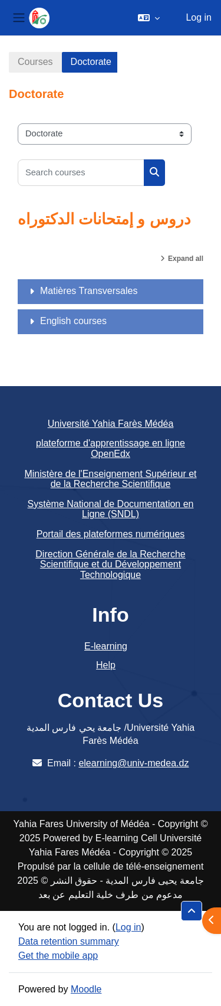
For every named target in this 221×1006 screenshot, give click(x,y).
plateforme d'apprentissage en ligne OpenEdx (110, 448)
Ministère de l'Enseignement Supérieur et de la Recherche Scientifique (110, 479)
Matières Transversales (88, 291)
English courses (73, 321)
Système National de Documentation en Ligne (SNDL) (111, 509)
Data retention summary (68, 941)
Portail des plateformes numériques (111, 534)
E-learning (105, 646)
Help (106, 665)
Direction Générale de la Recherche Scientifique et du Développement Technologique (110, 564)
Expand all (185, 258)
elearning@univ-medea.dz (133, 763)
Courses (35, 62)
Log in (199, 17)
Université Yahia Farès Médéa (111, 424)
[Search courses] (81, 172)
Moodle (86, 989)
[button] (149, 17)
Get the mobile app (58, 956)
